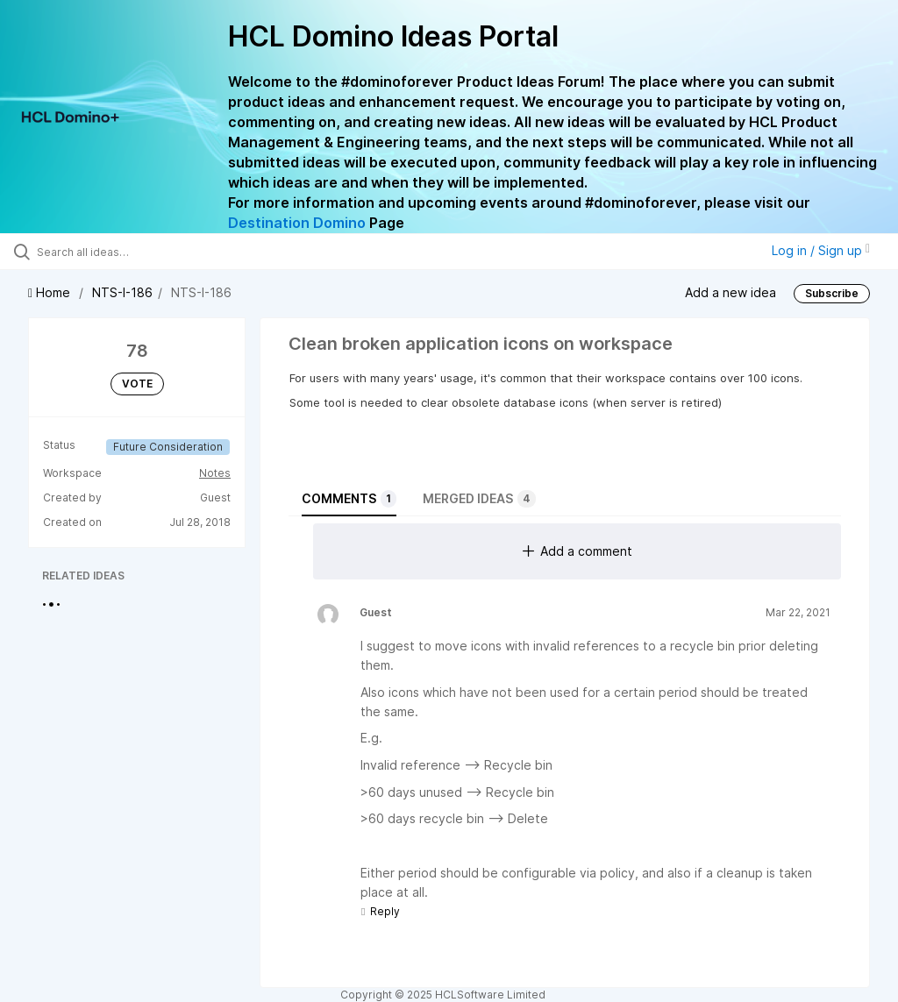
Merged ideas (479, 499)
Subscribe (832, 293)
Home (51, 292)
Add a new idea (730, 291)
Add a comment (577, 551)
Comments (349, 499)
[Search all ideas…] (118, 251)
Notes (215, 473)
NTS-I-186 (122, 292)
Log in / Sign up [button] (821, 250)
